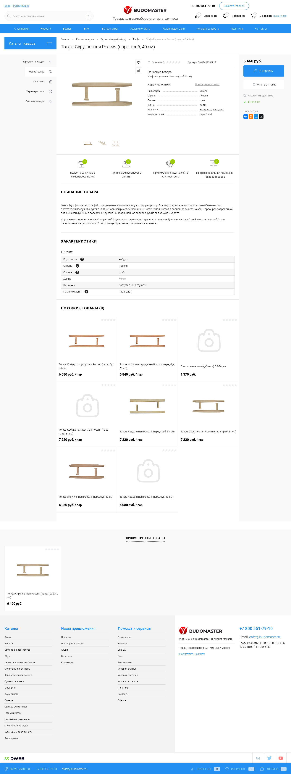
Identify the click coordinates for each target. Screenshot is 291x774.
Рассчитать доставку (258, 95)
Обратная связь (17, 768)
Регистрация (21, 5)
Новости (46, 28)
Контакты (261, 28)
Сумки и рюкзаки (14, 681)
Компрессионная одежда (18, 675)
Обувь (7, 656)
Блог (87, 28)
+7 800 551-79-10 (46, 768)
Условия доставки (173, 28)
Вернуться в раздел (37, 62)
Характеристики (39, 91)
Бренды (67, 28)
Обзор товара (40, 72)
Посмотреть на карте (192, 653)
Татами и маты (12, 713)
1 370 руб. (208, 376)
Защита (8, 643)
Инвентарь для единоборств (19, 662)
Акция (64, 649)
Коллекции (67, 662)
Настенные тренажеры (17, 719)
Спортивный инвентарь (17, 668)
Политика (237, 28)
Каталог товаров (30, 43)
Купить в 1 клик (264, 84)
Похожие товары (39, 101)
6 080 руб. (87, 376)
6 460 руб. (14, 603)
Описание (42, 81)
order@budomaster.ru (265, 637)
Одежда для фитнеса (16, 706)
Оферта (122, 700)
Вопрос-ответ (110, 28)
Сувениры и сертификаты (18, 732)
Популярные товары (72, 643)
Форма (8, 637)
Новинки (66, 637)
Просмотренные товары (145, 538)
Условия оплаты (140, 28)
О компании (21, 28)
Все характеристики (207, 84)
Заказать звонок (234, 5)
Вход (7, 5)
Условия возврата (208, 28)
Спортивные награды (16, 725)
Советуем (66, 656)
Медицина (10, 687)
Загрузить (205, 109)
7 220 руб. (87, 442)
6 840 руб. (147, 376)
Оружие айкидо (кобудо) (17, 649)
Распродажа (11, 738)
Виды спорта (11, 694)
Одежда (8, 700)
